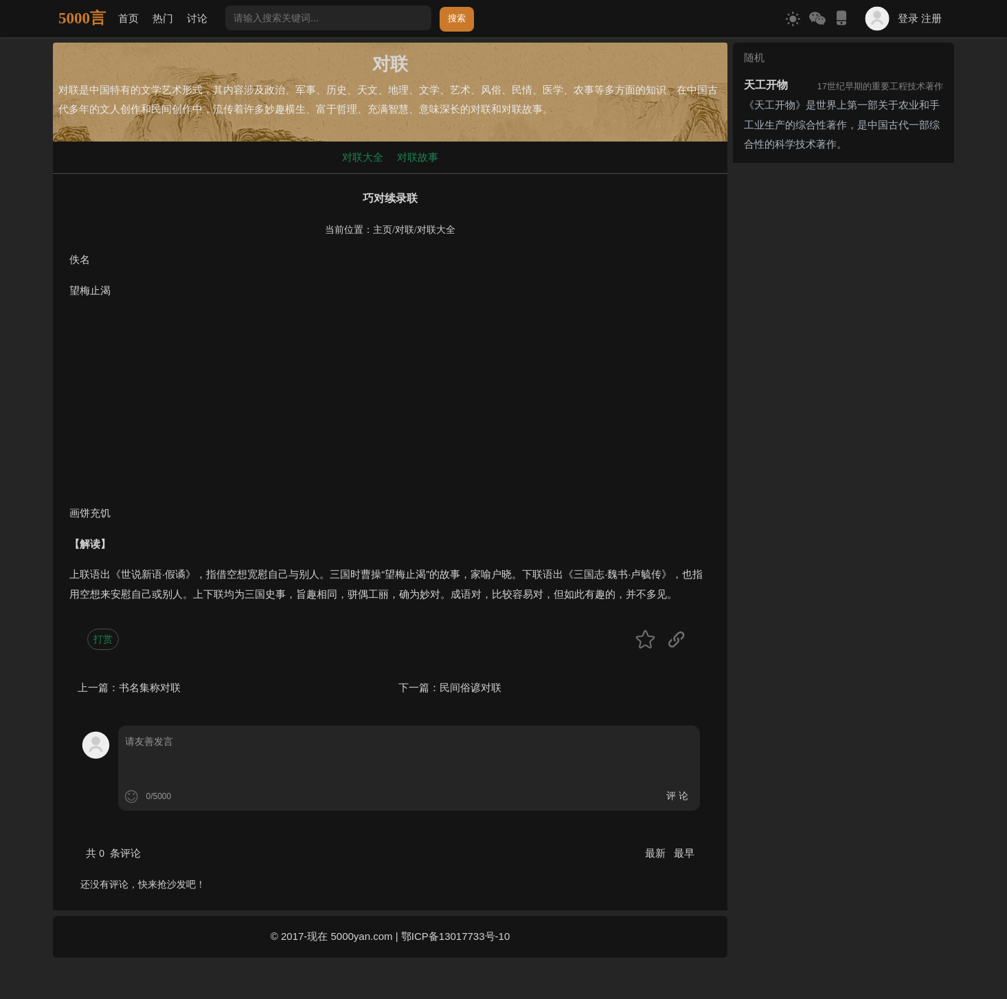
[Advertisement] (390, 407)
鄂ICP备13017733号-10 (455, 936)
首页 (128, 18)
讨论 (197, 18)
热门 (162, 18)
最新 (656, 853)
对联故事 (417, 157)
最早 (684, 853)
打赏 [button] (103, 638)
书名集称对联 (150, 687)
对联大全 (362, 157)
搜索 (457, 18)
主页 (382, 230)
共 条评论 (113, 853)
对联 (404, 230)
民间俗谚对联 (470, 687)
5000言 (82, 18)
